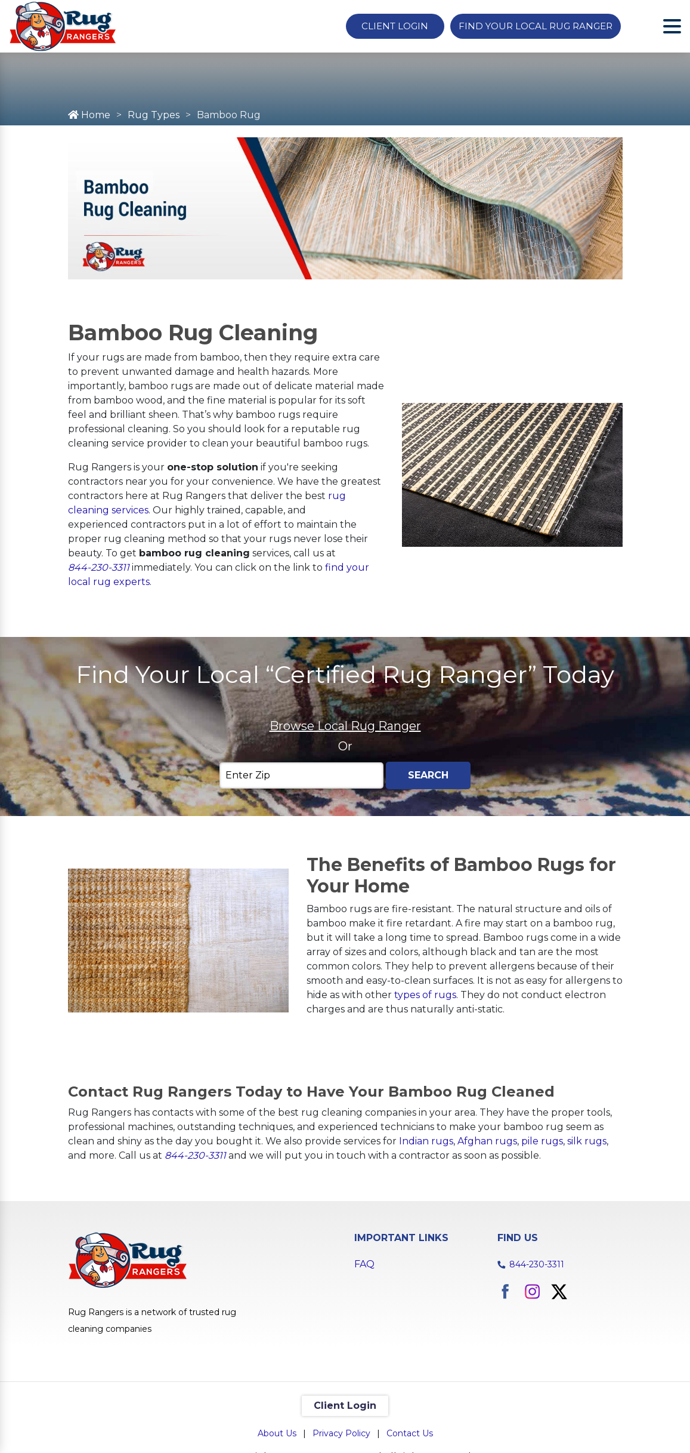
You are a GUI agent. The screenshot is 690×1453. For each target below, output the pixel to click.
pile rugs (542, 1141)
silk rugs (587, 1141)
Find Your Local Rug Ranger (535, 26)
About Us (277, 1433)
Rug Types (154, 115)
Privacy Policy (341, 1433)
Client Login (394, 26)
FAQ (364, 1264)
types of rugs (425, 995)
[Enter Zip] (301, 775)
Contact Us (409, 1433)
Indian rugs (426, 1141)
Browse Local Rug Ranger (345, 726)
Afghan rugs (487, 1141)
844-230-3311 (98, 567)
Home (89, 115)
